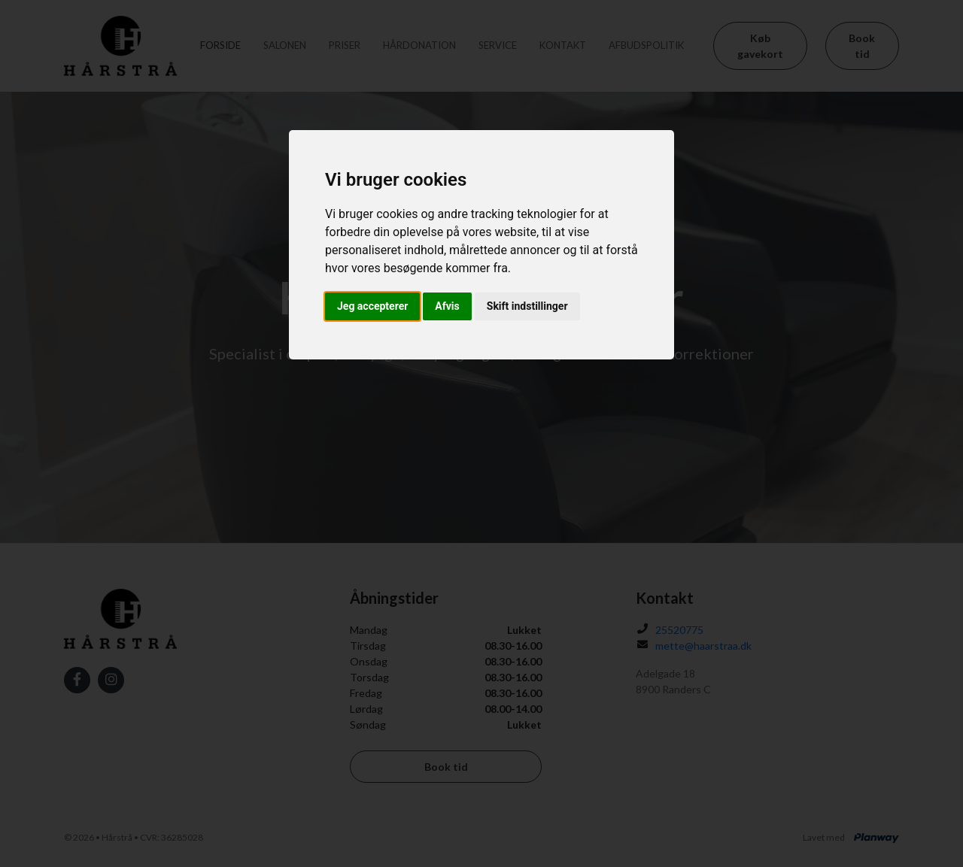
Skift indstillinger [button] (527, 306)
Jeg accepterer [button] (372, 306)
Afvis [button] (447, 306)
